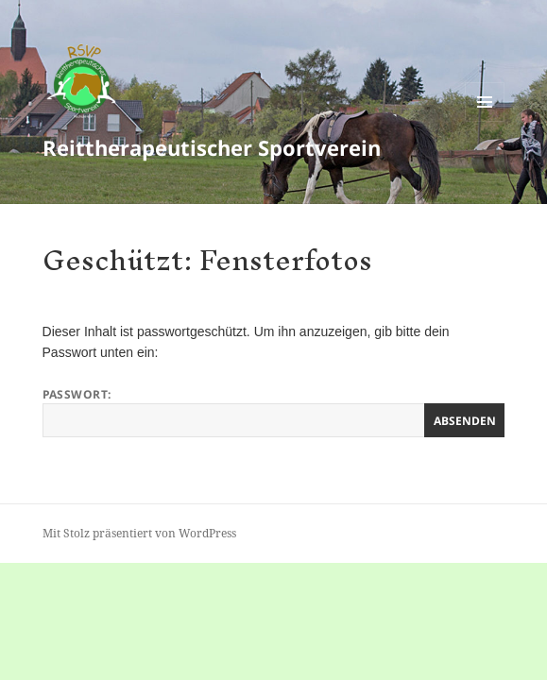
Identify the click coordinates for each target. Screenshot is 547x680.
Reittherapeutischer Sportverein (212, 147)
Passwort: (274, 411)
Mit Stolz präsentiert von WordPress (139, 533)
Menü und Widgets (485, 121)
